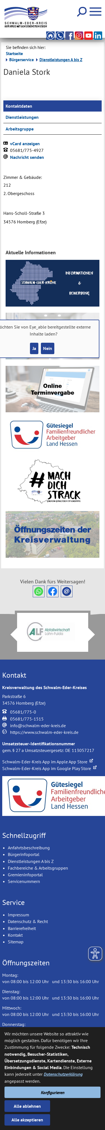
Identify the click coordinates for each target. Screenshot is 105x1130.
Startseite (14, 53)
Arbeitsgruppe (20, 129)
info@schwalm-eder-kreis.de (38, 725)
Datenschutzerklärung (63, 1074)
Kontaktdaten (19, 106)
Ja (34, 348)
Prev (10, 634)
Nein (47, 348)
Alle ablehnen (27, 1106)
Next (95, 634)
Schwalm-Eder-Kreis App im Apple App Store (47, 761)
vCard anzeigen (25, 143)
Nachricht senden (27, 157)
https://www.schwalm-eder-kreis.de (44, 732)
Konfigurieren (52, 1092)
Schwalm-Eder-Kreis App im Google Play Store (49, 768)
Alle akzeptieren (27, 1119)
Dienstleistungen (22, 117)
